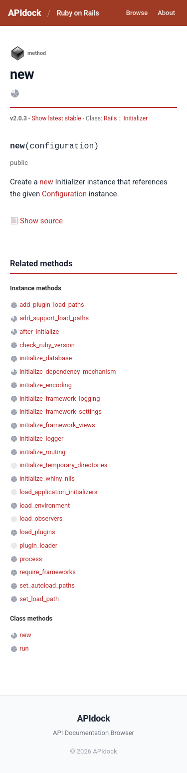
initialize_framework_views (57, 425)
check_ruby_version (47, 345)
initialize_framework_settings (60, 411)
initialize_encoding (45, 385)
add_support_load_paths (54, 318)
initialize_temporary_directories (63, 465)
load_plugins (37, 532)
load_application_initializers (58, 492)
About (166, 12)
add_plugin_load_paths (51, 304)
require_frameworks (47, 572)
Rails (110, 118)
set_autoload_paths (47, 585)
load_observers (40, 518)
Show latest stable (56, 118)
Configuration (64, 193)
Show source (41, 220)
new (46, 181)
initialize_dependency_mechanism (67, 371)
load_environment (44, 505)
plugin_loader (38, 545)
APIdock (24, 12)
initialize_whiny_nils (47, 478)
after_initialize (39, 331)
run (23, 648)
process (30, 559)
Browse (137, 12)
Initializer (135, 118)
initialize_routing (42, 452)
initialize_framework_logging (59, 398)
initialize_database (45, 358)
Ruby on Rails (78, 13)
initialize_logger (41, 438)
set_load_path (39, 599)
